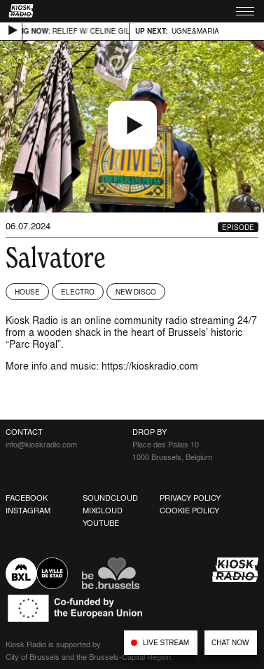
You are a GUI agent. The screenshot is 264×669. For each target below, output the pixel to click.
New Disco (136, 292)
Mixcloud (103, 510)
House (27, 292)
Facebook (27, 498)
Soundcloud (110, 498)
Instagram (28, 510)
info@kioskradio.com (41, 444)
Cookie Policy (189, 510)
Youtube (101, 523)
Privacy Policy (190, 498)
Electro (78, 292)
